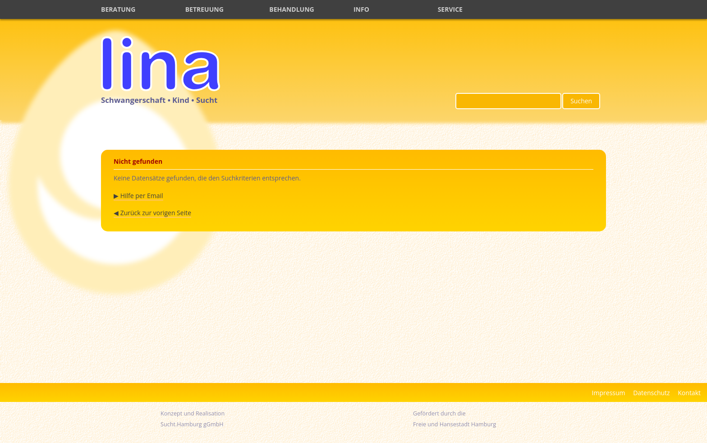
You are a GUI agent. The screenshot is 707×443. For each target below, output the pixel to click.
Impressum (608, 392)
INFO (361, 9)
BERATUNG (118, 9)
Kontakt (689, 392)
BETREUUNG (204, 9)
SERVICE (450, 9)
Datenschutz (651, 392)
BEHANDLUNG (291, 9)
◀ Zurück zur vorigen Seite (152, 212)
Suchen (581, 101)
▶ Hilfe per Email (138, 195)
